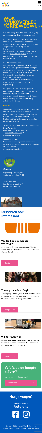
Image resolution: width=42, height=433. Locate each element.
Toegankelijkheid (20, 428)
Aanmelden (12, 382)
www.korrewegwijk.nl (18, 44)
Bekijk (7, 263)
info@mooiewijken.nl (21, 403)
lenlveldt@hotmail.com (13, 133)
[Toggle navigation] (39, 3)
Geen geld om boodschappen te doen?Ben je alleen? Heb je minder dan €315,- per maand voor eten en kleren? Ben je (20, 249)
